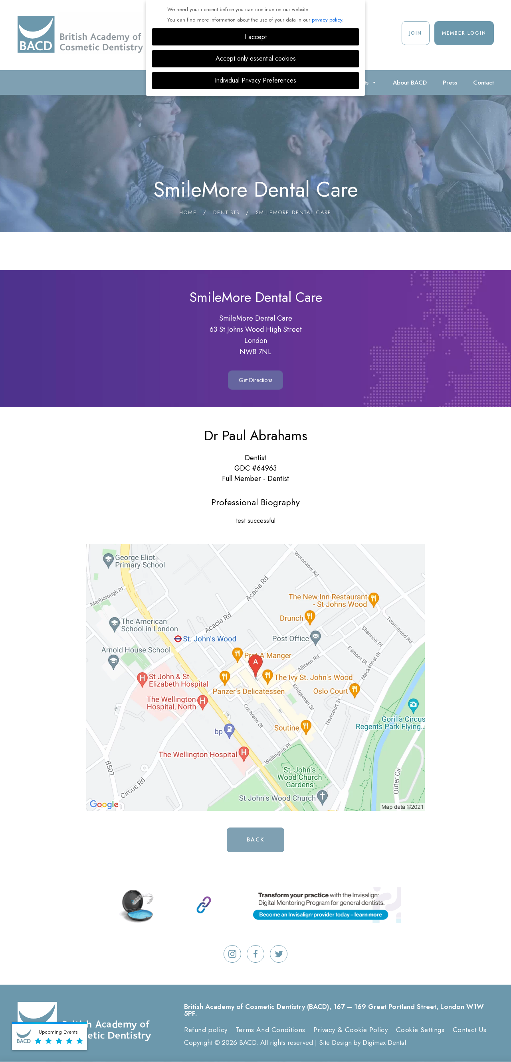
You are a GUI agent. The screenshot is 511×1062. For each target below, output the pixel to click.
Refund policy (206, 1029)
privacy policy (327, 20)
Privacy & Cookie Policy (350, 1029)
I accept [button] (256, 36)
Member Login (464, 33)
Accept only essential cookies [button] (256, 58)
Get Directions (255, 380)
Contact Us (470, 1029)
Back (255, 839)
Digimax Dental (384, 1042)
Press (450, 82)
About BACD (410, 82)
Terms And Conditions (270, 1029)
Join (415, 33)
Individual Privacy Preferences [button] (255, 80)
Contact (483, 82)
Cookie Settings (420, 1029)
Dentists (226, 212)
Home (188, 212)
